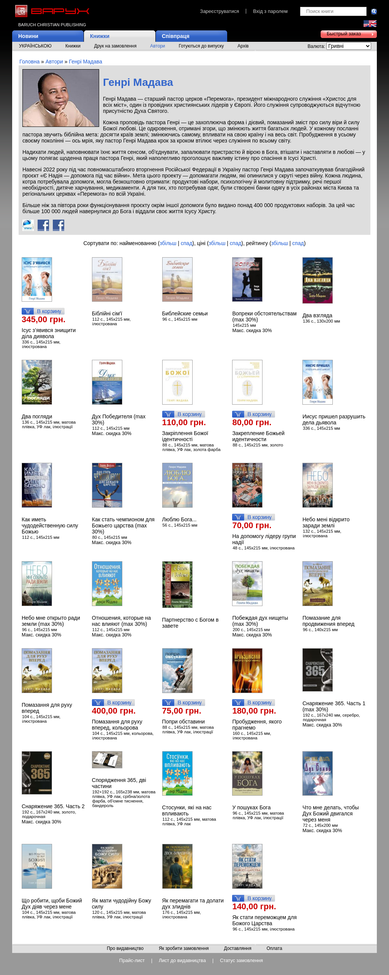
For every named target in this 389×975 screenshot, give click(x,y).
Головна (29, 62)
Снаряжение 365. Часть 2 (53, 806)
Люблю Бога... (179, 519)
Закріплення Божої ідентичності (185, 436)
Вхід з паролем (270, 11)
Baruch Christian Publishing (52, 24)
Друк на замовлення (115, 46)
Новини (28, 36)
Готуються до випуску (201, 46)
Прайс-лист (132, 961)
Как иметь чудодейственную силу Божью (50, 525)
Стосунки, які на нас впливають (187, 810)
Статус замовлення (241, 961)
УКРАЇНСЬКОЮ (35, 46)
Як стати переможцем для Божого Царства (264, 920)
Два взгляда (317, 315)
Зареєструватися (219, 11)
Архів (242, 46)
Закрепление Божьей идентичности (258, 436)
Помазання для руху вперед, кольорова (117, 725)
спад (187, 243)
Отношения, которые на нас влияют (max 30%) (121, 621)
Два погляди (37, 416)
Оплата (274, 949)
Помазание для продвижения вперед (328, 621)
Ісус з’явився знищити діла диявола (49, 333)
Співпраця (176, 36)
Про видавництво (125, 949)
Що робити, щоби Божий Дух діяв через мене (52, 903)
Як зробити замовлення (184, 949)
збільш (168, 243)
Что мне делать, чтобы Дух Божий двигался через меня (330, 813)
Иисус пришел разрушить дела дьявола (333, 419)
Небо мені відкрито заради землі (325, 522)
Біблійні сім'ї (107, 313)
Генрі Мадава (85, 62)
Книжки (99, 36)
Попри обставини (183, 722)
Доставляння (237, 949)
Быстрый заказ (344, 33)
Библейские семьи (185, 313)
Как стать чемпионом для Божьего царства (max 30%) (123, 525)
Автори (157, 46)
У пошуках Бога (251, 807)
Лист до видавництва (182, 961)
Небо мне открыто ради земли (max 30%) (51, 621)
